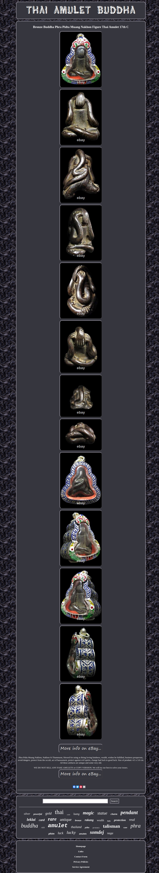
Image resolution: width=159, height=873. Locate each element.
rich (43, 827)
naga (110, 833)
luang (76, 814)
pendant (129, 812)
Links (80, 851)
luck (60, 833)
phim (51, 833)
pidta (87, 827)
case (125, 827)
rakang (89, 820)
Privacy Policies (81, 862)
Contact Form (80, 856)
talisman (111, 826)
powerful (37, 814)
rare (52, 819)
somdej (97, 832)
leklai (31, 820)
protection (120, 820)
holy (109, 821)
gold (48, 813)
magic (88, 812)
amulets (82, 834)
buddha (29, 826)
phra (136, 826)
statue (102, 813)
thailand (76, 827)
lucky (71, 832)
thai (59, 812)
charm (114, 814)
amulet (58, 826)
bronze (78, 820)
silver (27, 813)
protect (96, 828)
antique (66, 819)
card (42, 820)
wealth (100, 820)
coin (68, 815)
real (132, 820)
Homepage (81, 846)
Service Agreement (80, 867)
